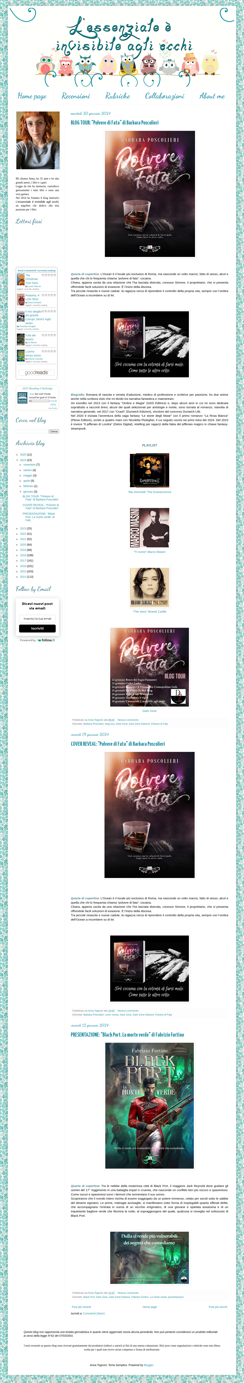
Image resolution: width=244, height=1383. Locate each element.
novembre (29, 464)
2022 (23, 533)
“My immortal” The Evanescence (149, 492)
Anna (31, 393)
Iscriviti (37, 628)
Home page (31, 95)
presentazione (176, 1297)
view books (52, 408)
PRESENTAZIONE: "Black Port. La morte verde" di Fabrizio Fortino (127, 1035)
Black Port (89, 1297)
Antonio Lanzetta (35, 359)
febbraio (28, 486)
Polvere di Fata (159, 724)
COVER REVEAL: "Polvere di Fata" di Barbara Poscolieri (118, 744)
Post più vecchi (218, 1307)
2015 (23, 571)
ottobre (27, 470)
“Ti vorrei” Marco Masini (149, 551)
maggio (28, 475)
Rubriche (117, 95)
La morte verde (158, 1297)
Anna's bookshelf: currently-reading (36, 270)
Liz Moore (32, 342)
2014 (23, 576)
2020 (23, 544)
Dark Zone (149, 710)
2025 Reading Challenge (37, 388)
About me (212, 95)
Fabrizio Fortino (140, 1297)
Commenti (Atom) (94, 1313)
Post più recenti (81, 1307)
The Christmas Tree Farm (31, 279)
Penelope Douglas (27, 326)
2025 (23, 454)
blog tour (110, 724)
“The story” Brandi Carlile (149, 611)
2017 (23, 560)
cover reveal (112, 1014)
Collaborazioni (164, 95)
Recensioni (76, 95)
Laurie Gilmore (34, 286)
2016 (23, 566)
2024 (23, 460)
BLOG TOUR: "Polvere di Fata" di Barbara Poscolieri (115, 123)
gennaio (28, 491)
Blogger (148, 1365)
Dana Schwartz (34, 302)
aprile (27, 480)
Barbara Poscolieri (93, 724)
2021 (23, 539)
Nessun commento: (129, 720)
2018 (23, 555)
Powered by (37, 640)
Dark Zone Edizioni (139, 724)
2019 (23, 550)
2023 (23, 528)
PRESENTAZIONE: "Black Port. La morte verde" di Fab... (39, 517)
